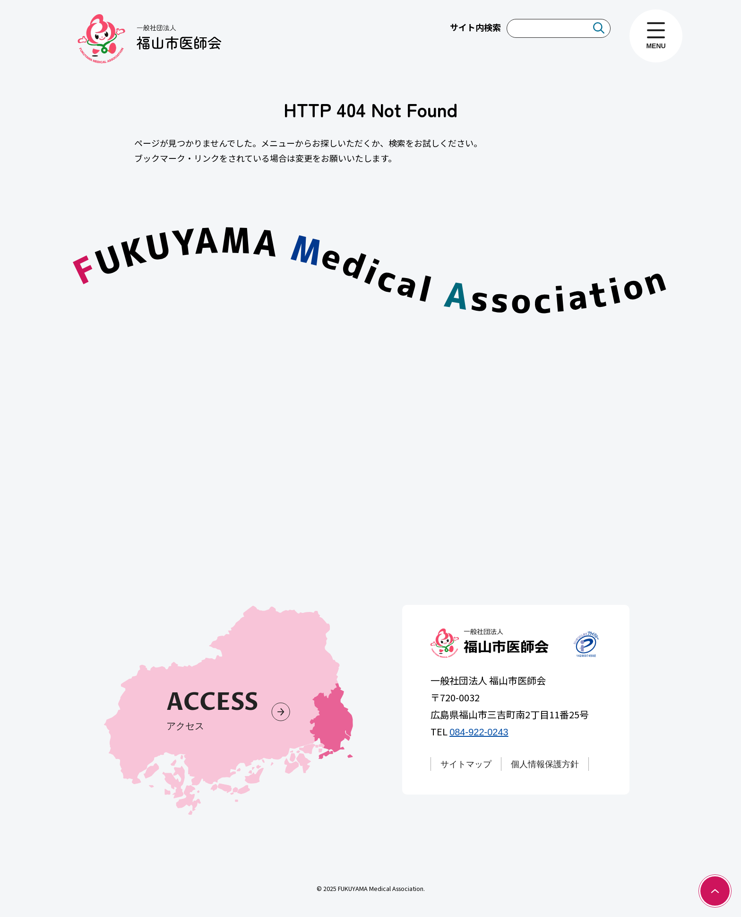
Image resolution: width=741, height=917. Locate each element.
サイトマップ (465, 764)
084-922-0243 (478, 732)
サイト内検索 (475, 27)
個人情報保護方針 (545, 764)
